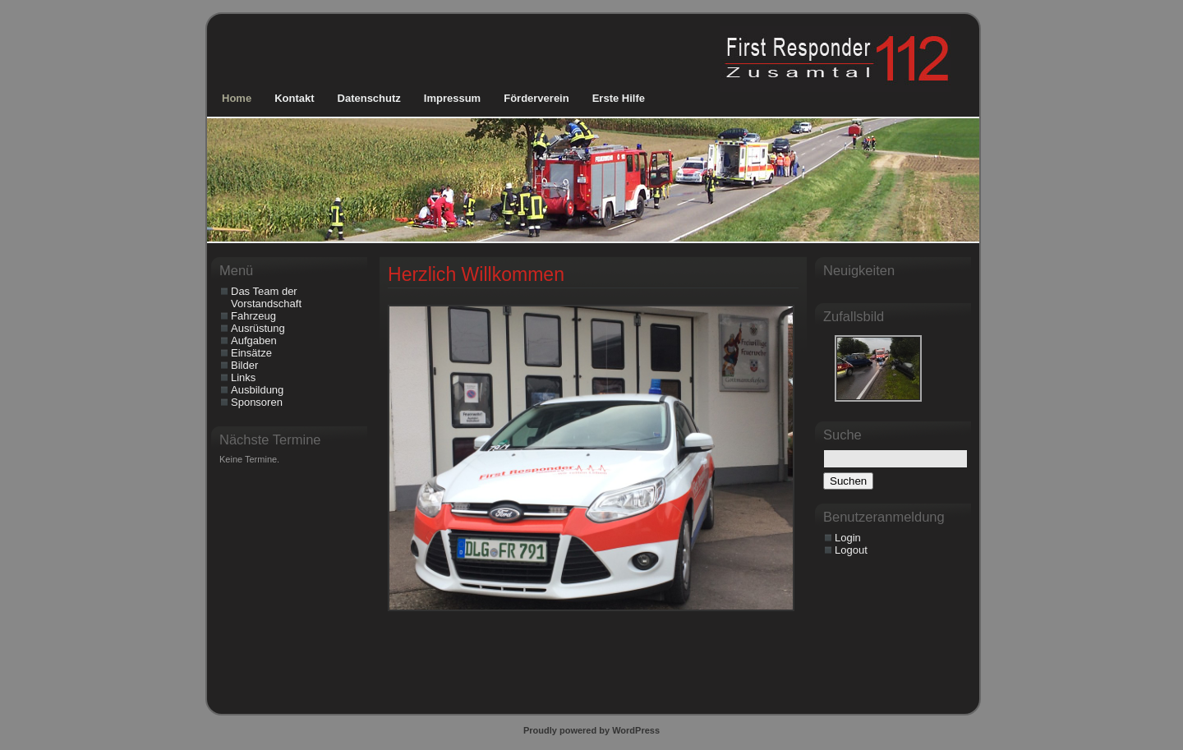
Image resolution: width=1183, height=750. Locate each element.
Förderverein (536, 98)
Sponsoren (257, 402)
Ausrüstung (258, 328)
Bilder (244, 365)
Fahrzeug (253, 316)
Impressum (452, 98)
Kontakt (294, 98)
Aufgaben (254, 340)
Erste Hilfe (618, 98)
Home (236, 98)
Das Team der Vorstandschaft (266, 297)
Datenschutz (369, 98)
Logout (851, 550)
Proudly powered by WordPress (591, 730)
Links (243, 377)
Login (848, 537)
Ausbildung (257, 390)
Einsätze (251, 353)
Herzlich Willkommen (476, 274)
